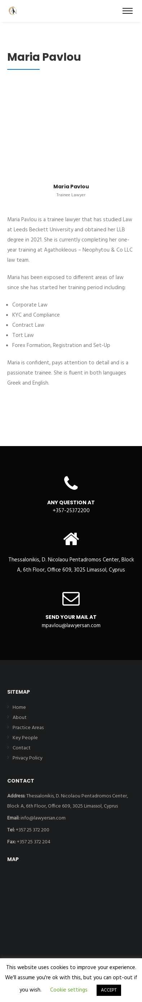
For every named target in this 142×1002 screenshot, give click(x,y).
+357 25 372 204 (28, 842)
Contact (22, 748)
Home (19, 707)
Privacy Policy (28, 758)
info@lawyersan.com (36, 818)
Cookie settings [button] (69, 990)
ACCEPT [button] (109, 990)
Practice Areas (28, 728)
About (20, 718)
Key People (25, 738)
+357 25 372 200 (28, 830)
